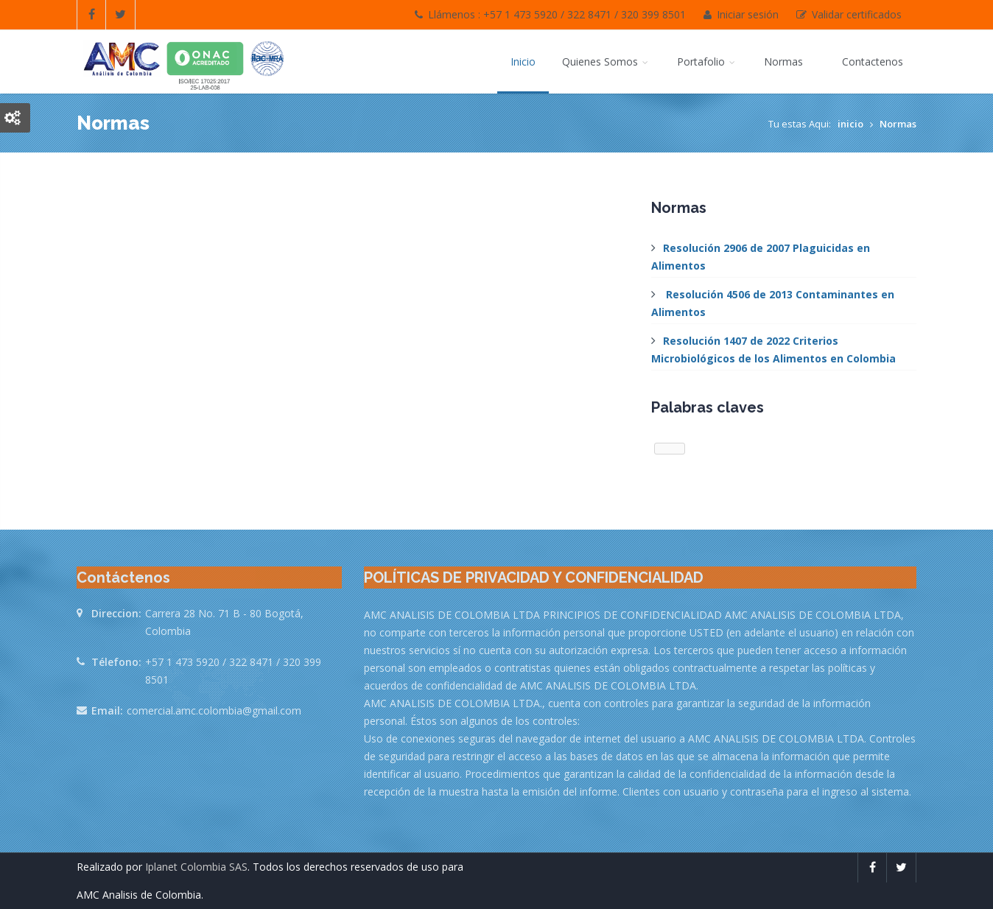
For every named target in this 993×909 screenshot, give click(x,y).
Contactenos (872, 62)
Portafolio (707, 62)
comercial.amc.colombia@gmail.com (214, 710)
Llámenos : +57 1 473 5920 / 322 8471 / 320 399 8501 (550, 14)
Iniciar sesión (741, 14)
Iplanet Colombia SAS (196, 867)
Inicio (523, 62)
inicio (850, 123)
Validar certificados (849, 14)
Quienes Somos (606, 62)
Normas (785, 62)
